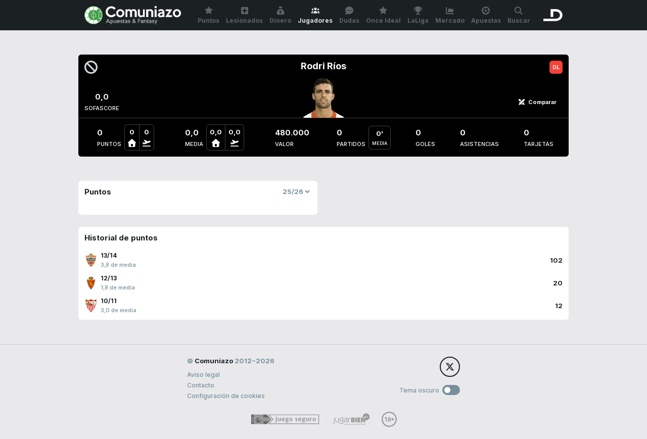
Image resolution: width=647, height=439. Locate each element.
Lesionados (244, 15)
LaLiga (418, 15)
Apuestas (486, 15)
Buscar (518, 15)
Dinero (280, 15)
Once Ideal (383, 15)
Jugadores (315, 15)
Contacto (200, 385)
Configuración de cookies (226, 396)
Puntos (208, 15)
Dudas (349, 15)
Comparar (537, 102)
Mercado (450, 15)
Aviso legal (203, 374)
